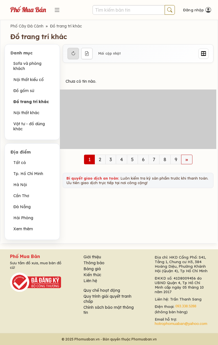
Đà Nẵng (22, 206)
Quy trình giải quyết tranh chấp (107, 299)
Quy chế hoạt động (101, 290)
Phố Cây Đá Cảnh (26, 26)
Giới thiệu (92, 256)
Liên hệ (90, 280)
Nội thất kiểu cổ (28, 79)
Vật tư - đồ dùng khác (29, 126)
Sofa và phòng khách (27, 66)
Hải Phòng (23, 217)
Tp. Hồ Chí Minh (28, 173)
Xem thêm (23, 228)
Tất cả (19, 162)
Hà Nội (20, 184)
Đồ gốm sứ (23, 90)
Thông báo (93, 262)
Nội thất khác (26, 112)
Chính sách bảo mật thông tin (108, 310)
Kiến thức (92, 274)
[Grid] (203, 54)
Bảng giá (92, 268)
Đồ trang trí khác (66, 26)
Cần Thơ (21, 195)
